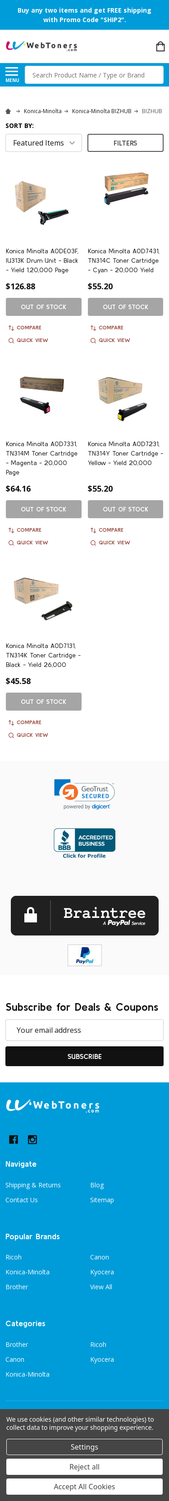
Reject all (84, 1467)
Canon (99, 1257)
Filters (125, 143)
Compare (25, 327)
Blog (97, 1185)
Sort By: (19, 125)
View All (101, 1286)
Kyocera (102, 1272)
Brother (16, 1286)
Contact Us (21, 1199)
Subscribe (85, 1056)
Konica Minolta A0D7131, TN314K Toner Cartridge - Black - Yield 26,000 (43, 655)
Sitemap (102, 1199)
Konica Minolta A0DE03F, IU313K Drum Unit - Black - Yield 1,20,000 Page (42, 260)
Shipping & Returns (33, 1185)
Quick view (28, 340)
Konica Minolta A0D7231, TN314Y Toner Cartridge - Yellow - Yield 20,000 (125, 453)
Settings (84, 1447)
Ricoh (13, 1257)
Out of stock (43, 306)
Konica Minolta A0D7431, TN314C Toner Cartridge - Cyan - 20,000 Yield (124, 260)
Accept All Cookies (84, 1487)
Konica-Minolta (27, 1272)
